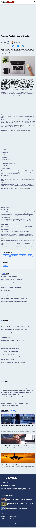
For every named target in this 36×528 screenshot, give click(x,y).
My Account (4, 516)
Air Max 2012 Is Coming (5, 290)
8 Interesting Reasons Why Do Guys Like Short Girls (10, 405)
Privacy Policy (27, 524)
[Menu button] (34, 2)
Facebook (8, 524)
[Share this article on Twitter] (18, 46)
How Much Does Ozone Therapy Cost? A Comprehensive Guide (13, 343)
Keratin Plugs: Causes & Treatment (7, 359)
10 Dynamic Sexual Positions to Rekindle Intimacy (10, 394)
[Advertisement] (18, 13)
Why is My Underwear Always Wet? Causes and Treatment (12, 332)
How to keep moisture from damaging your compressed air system (14, 301)
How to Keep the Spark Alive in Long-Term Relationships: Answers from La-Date (16, 392)
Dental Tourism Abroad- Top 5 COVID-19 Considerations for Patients (14, 334)
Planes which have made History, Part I (8, 284)
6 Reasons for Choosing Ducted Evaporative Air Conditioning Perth (14, 298)
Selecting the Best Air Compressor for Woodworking (11, 287)
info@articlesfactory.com (8, 485)
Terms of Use (20, 524)
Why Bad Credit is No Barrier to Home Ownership (10, 295)
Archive (3, 519)
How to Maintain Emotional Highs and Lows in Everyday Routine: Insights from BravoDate (17, 388)
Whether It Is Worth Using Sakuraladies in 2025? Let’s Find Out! (13, 398)
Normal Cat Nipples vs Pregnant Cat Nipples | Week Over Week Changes (14, 403)
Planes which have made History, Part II (8, 282)
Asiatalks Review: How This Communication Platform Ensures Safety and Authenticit (16, 401)
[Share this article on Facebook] (13, 46)
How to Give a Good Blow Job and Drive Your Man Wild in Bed (12, 396)
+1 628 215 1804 (6, 482)
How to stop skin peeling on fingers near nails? (10, 348)
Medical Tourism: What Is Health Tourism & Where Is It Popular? (13, 362)
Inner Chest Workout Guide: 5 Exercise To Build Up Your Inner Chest (14, 329)
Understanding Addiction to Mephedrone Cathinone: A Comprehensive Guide (15, 326)
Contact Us (14, 519)
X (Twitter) (14, 524)
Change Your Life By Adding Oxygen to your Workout (11, 354)
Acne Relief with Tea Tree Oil (6, 337)
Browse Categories (16, 516)
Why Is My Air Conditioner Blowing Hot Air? (9, 276)
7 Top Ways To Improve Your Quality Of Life (9, 351)
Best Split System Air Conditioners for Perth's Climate (11, 279)
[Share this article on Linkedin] (23, 46)
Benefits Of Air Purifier (5, 293)
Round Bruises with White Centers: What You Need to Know (12, 340)
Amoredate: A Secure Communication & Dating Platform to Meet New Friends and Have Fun (18, 390)
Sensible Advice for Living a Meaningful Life (9, 323)
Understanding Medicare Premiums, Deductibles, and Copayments (13, 345)
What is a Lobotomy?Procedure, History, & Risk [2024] (11, 356)
